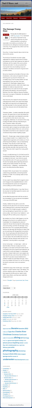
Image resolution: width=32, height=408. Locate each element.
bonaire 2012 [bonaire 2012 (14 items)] (23, 328)
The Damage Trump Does (12, 30)
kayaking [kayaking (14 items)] (16, 343)
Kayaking (5, 386)
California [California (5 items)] (5, 331)
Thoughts (9, 280)
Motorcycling (6, 390)
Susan (4, 319)
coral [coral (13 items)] (25, 334)
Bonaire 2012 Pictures (10, 376)
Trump (26, 280)
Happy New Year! (7, 317)
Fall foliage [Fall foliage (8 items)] (26, 338)
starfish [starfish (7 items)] (10, 356)
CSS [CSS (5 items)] (7, 338)
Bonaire (6, 372)
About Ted (9, 18)
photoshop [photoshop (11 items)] (22, 351)
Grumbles (5, 385)
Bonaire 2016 (7, 377)
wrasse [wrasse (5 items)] (27, 359)
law (23, 280)
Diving (4, 370)
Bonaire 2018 (7, 381)
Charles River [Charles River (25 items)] (20, 331)
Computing (6, 368)
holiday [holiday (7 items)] (21, 340)
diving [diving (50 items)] (17, 337)
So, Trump (16, 35)
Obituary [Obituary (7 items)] (5, 347)
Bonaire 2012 (7, 374)
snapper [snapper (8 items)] (23, 354)
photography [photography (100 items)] (10, 350)
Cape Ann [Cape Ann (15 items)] (11, 332)
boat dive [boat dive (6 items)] (8, 328)
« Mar (7, 307)
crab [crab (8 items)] (4, 338)
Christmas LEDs (7, 321)
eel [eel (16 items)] (22, 338)
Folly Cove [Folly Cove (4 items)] (5, 340)
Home (3, 18)
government (19, 280)
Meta (4, 388)
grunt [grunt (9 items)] (17, 340)
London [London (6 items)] (26, 342)
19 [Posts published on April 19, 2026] (4, 303)
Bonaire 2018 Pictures (10, 383)
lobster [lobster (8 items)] (22, 343)
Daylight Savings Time (8, 315)
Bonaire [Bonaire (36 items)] (14, 328)
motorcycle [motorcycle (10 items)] (12, 345)
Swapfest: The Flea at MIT (9, 313)
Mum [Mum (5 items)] (18, 345)
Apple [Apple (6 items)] (4, 328)
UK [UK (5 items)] (17, 356)
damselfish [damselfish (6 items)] (11, 338)
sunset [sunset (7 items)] (14, 356)
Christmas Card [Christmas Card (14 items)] (17, 335)
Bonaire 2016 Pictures (10, 379)
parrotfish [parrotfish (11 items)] (11, 347)
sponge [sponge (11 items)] (5, 356)
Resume (15, 18)
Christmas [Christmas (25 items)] (7, 334)
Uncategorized (7, 396)
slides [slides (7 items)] (19, 354)
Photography (22, 18)
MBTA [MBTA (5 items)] (7, 345)
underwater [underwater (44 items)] (8, 359)
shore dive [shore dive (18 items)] (13, 354)
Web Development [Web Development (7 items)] (19, 359)
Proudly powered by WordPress (16, 405)
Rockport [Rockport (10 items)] (6, 354)
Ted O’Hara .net (10, 3)
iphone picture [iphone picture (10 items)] (7, 343)
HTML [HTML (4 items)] (24, 340)
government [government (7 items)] (11, 340)
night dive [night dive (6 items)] (21, 345)
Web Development (8, 397)
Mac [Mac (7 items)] (4, 345)
